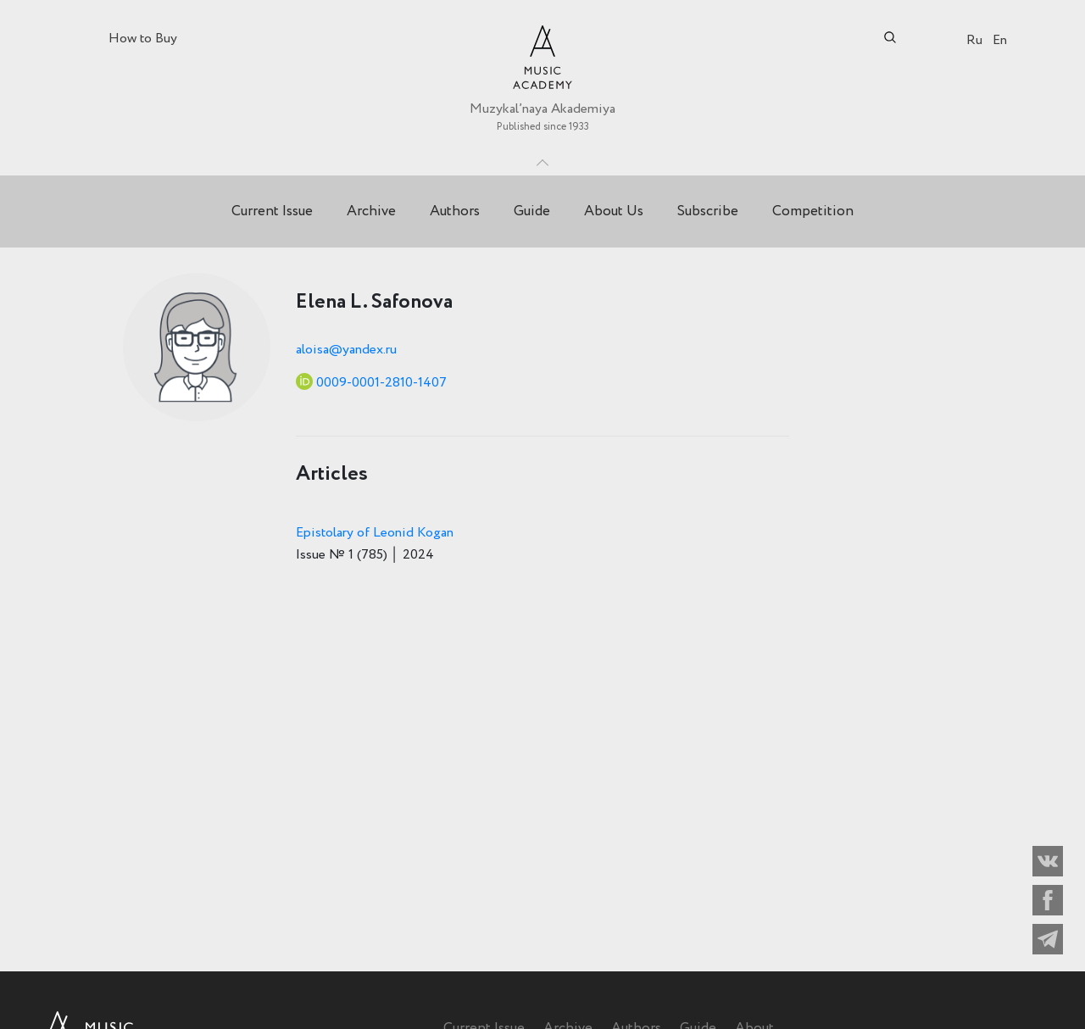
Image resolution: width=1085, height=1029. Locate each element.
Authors (455, 211)
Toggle (542, 158)
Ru (974, 40)
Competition (813, 211)
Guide (532, 211)
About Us (613, 211)
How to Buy (142, 38)
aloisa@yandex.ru (346, 349)
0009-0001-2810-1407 (381, 382)
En (1000, 40)
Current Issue (272, 211)
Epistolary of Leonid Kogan (374, 532)
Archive (371, 211)
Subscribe (707, 211)
